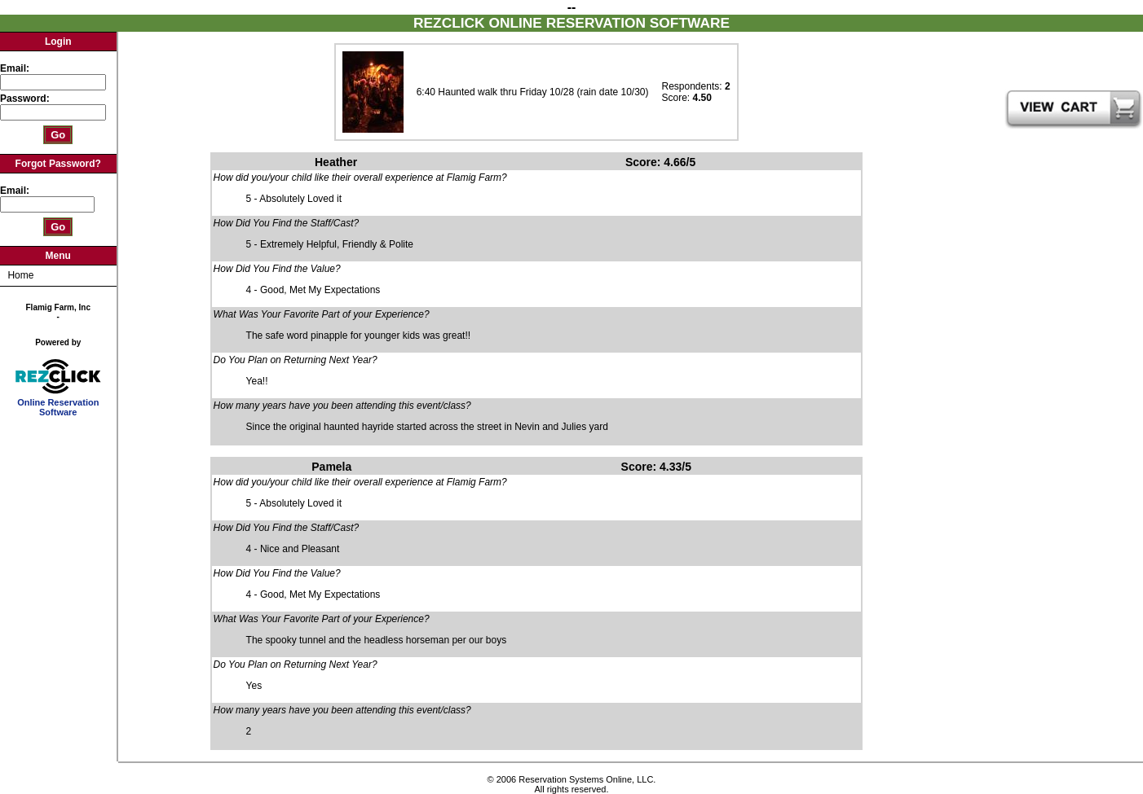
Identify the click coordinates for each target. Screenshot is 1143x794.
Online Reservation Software (58, 403)
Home (20, 275)
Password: (26, 98)
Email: (14, 68)
